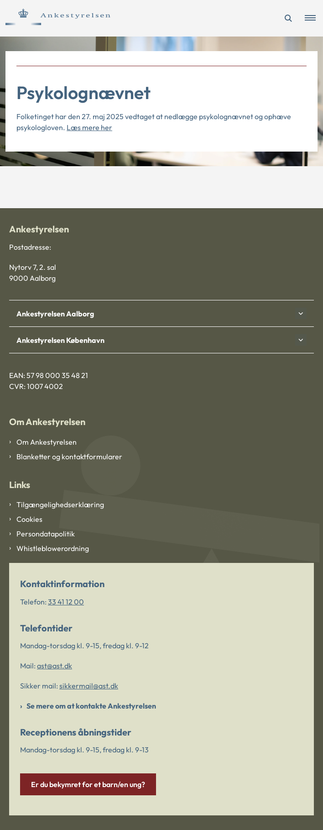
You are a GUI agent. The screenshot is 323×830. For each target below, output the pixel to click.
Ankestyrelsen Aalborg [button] (55, 313)
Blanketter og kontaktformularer (69, 456)
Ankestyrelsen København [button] (60, 340)
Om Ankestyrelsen (46, 442)
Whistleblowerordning (52, 548)
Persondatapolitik (45, 533)
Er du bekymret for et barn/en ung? (88, 784)
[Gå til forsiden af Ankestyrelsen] (55, 18)
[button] (314, 18)
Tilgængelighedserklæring (60, 504)
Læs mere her (89, 127)
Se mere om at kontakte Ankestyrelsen (91, 705)
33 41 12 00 (66, 601)
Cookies (29, 519)
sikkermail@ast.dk (88, 685)
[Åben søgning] (288, 18)
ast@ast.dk (54, 665)
